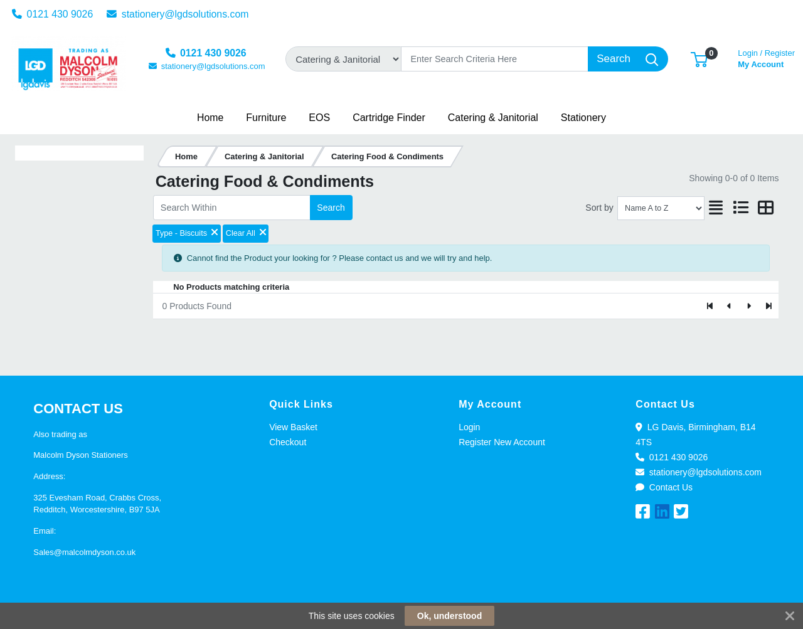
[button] (699, 58)
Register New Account (502, 442)
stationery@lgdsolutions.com (178, 14)
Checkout (287, 442)
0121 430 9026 (52, 14)
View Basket (293, 427)
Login (469, 427)
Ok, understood (449, 616)
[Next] (748, 306)
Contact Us (664, 487)
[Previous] (730, 306)
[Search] (494, 58)
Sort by (599, 208)
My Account (766, 57)
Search (330, 208)
